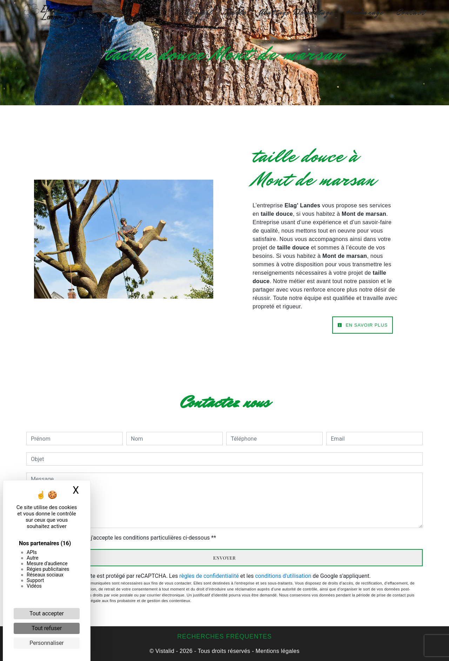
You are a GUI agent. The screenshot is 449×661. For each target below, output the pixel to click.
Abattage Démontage (296, 12)
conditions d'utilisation (283, 576)
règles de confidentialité (209, 576)
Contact (410, 12)
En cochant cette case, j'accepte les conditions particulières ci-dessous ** (124, 537)
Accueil (199, 12)
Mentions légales (277, 651)
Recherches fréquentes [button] (224, 636)
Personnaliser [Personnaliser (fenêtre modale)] (46, 643)
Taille (236, 12)
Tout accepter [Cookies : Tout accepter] (46, 613)
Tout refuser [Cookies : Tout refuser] (47, 628)
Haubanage (365, 12)
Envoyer (224, 558)
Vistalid (164, 651)
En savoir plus (362, 325)
